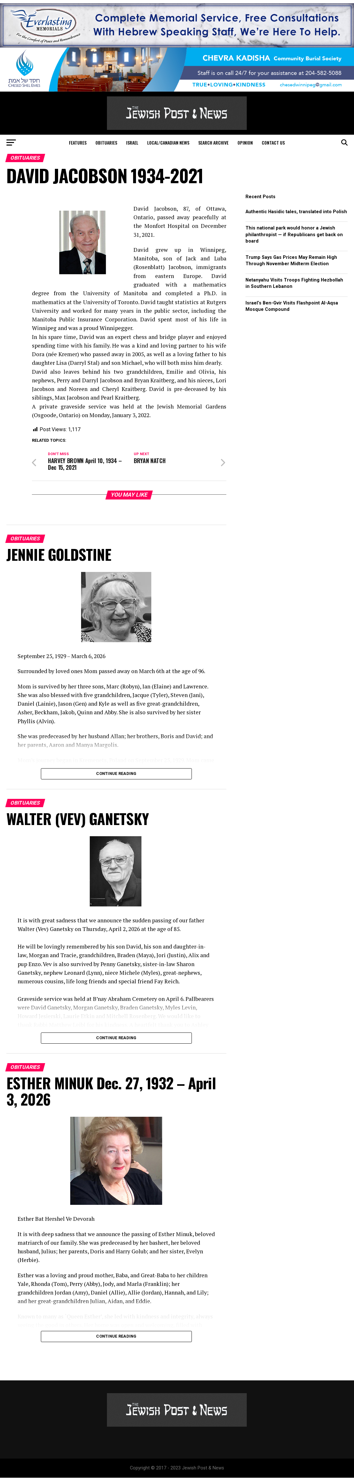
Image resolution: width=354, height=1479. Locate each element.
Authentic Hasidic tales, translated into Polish (296, 211)
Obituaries (106, 142)
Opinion (245, 142)
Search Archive (213, 142)
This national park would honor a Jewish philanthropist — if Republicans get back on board (294, 234)
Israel (132, 142)
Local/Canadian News (168, 142)
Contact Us (273, 142)
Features (78, 142)
